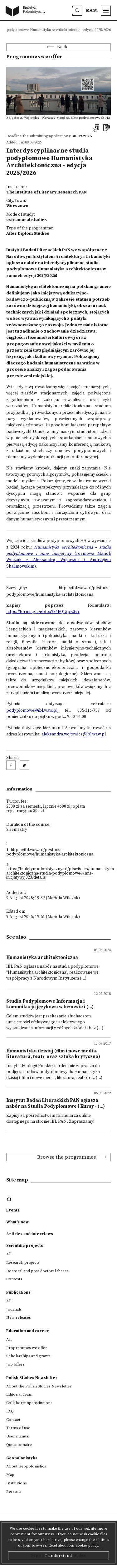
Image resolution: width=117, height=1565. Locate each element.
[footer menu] (9, 1199)
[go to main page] (26, 11)
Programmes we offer (26, 1347)
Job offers (15, 1364)
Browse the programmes (66, 1157)
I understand (58, 1555)
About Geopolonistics (26, 1466)
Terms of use (18, 1427)
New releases (18, 1317)
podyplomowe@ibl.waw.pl (31, 710)
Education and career (27, 1330)
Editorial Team (19, 1394)
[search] (77, 11)
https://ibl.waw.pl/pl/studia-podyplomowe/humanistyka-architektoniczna (49, 852)
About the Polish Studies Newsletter (39, 1386)
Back (62, 47)
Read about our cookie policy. (73, 1545)
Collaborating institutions (29, 1402)
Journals (14, 1309)
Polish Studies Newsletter (32, 1377)
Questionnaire (19, 1444)
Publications (18, 1292)
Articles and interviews (29, 1233)
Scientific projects (24, 1245)
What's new (17, 1222)
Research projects (23, 1262)
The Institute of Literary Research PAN (46, 192)
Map (10, 1474)
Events (13, 1210)
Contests (14, 1279)
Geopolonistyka (21, 1458)
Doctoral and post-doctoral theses (37, 1270)
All (9, 1254)
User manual (17, 1436)
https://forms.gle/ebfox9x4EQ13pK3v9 (43, 611)
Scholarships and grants (28, 1355)
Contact (13, 1419)
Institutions (16, 1483)
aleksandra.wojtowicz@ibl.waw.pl (73, 734)
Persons (14, 1491)
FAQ (10, 1411)
